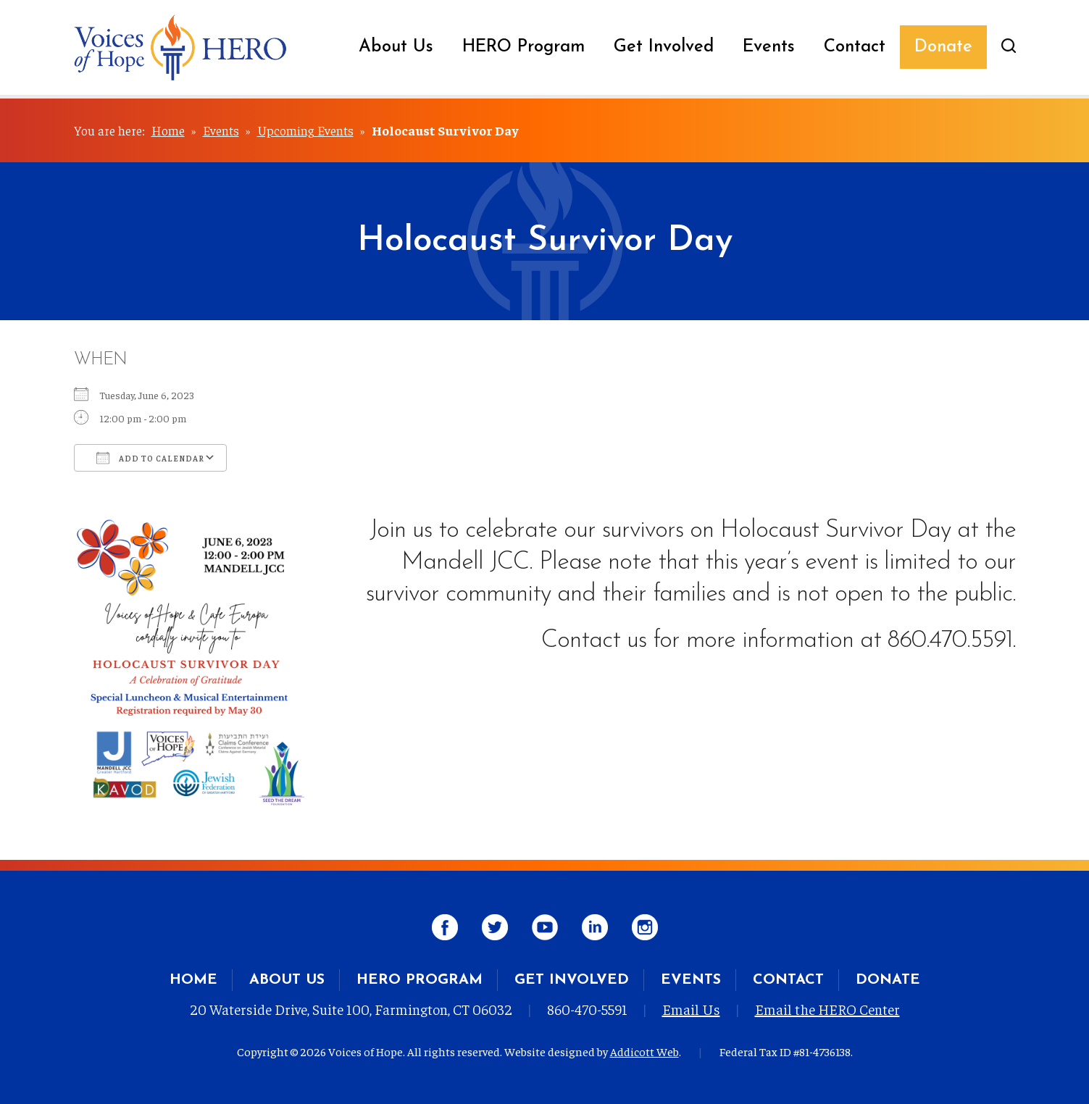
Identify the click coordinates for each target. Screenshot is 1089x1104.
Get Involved (664, 47)
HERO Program (523, 47)
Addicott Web (644, 1051)
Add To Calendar (150, 457)
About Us (396, 47)
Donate (943, 47)
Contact (854, 47)
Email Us (691, 1009)
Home (168, 130)
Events (769, 47)
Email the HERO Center (827, 1009)
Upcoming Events (305, 130)
